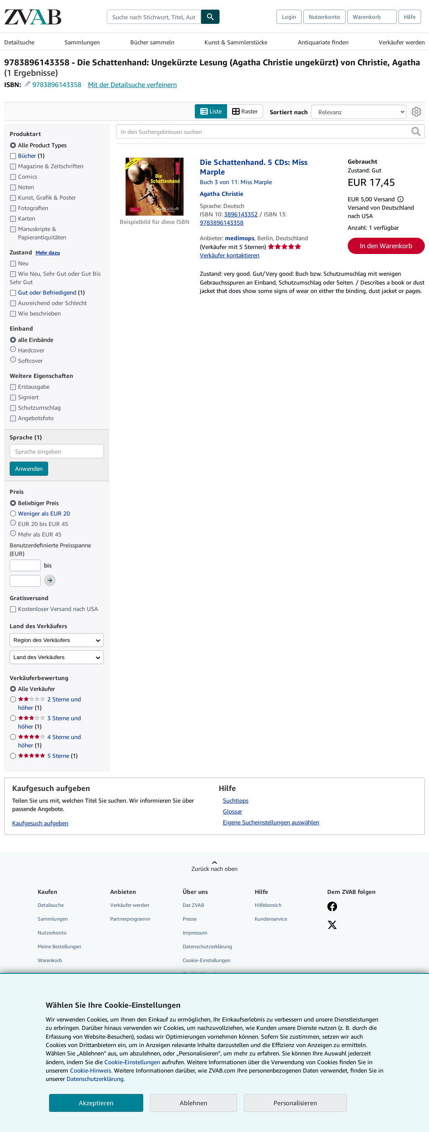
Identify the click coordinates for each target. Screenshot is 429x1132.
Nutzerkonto (324, 16)
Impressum (195, 932)
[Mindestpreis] (25, 565)
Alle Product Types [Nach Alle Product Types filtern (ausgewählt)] (39, 145)
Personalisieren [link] (295, 1102)
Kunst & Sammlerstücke (235, 42)
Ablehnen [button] (193, 1102)
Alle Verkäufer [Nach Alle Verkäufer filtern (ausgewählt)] (37, 689)
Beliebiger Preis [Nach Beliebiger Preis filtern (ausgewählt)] (35, 502)
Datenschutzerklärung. (96, 1078)
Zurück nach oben (214, 868)
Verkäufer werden (402, 42)
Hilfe (410, 16)
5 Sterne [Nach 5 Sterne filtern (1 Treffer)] (48, 756)
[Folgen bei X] (332, 926)
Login (289, 16)
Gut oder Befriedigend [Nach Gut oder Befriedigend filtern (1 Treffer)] (47, 292)
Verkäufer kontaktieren (229, 255)
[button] (416, 131)
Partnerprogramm (130, 919)
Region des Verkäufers (41, 640)
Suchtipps (235, 800)
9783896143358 (56, 84)
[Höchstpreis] (25, 581)
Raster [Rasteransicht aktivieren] (245, 112)
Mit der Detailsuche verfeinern (132, 84)
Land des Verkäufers (39, 657)
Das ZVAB (193, 905)
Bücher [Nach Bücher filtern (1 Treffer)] (27, 155)
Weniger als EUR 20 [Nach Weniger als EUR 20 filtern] (41, 513)
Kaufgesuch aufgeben (40, 823)
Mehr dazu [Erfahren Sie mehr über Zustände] (48, 252)
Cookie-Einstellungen (132, 1061)
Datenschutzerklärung (207, 947)
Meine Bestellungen (59, 947)
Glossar (232, 811)
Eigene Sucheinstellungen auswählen (271, 822)
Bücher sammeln (152, 42)
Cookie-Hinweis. (91, 1070)
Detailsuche (19, 42)
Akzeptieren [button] (96, 1102)
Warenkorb (50, 960)
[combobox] (154, 17)
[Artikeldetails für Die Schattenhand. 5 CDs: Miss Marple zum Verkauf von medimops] (154, 187)
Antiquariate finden (323, 42)
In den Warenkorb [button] (386, 246)
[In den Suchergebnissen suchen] (270, 132)
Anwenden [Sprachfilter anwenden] (29, 468)
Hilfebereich (268, 905)
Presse (189, 919)
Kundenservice (271, 919)
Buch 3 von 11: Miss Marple (236, 182)
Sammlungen (82, 42)
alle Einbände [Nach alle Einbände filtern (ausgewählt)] (32, 339)
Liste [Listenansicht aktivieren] (211, 112)
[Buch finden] (210, 17)
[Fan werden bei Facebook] (332, 907)
